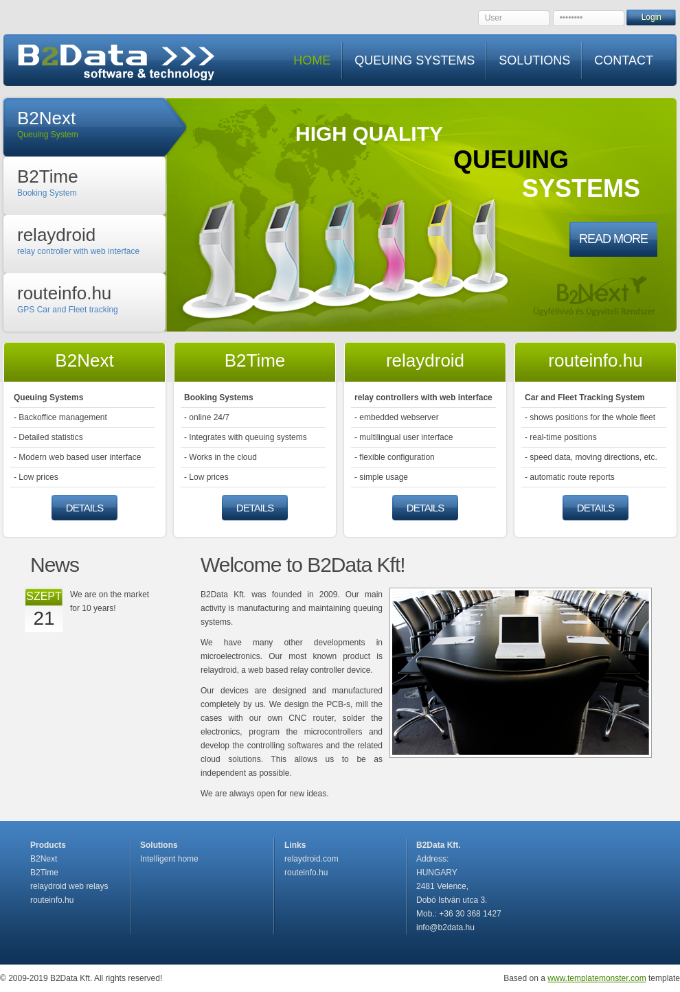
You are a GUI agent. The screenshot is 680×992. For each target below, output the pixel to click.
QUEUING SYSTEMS (414, 60)
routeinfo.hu (51, 900)
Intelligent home (169, 859)
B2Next (43, 859)
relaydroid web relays (69, 886)
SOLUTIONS (534, 60)
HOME (311, 60)
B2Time (44, 872)
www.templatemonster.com (596, 978)
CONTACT (623, 60)
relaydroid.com (311, 859)
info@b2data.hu (445, 927)
